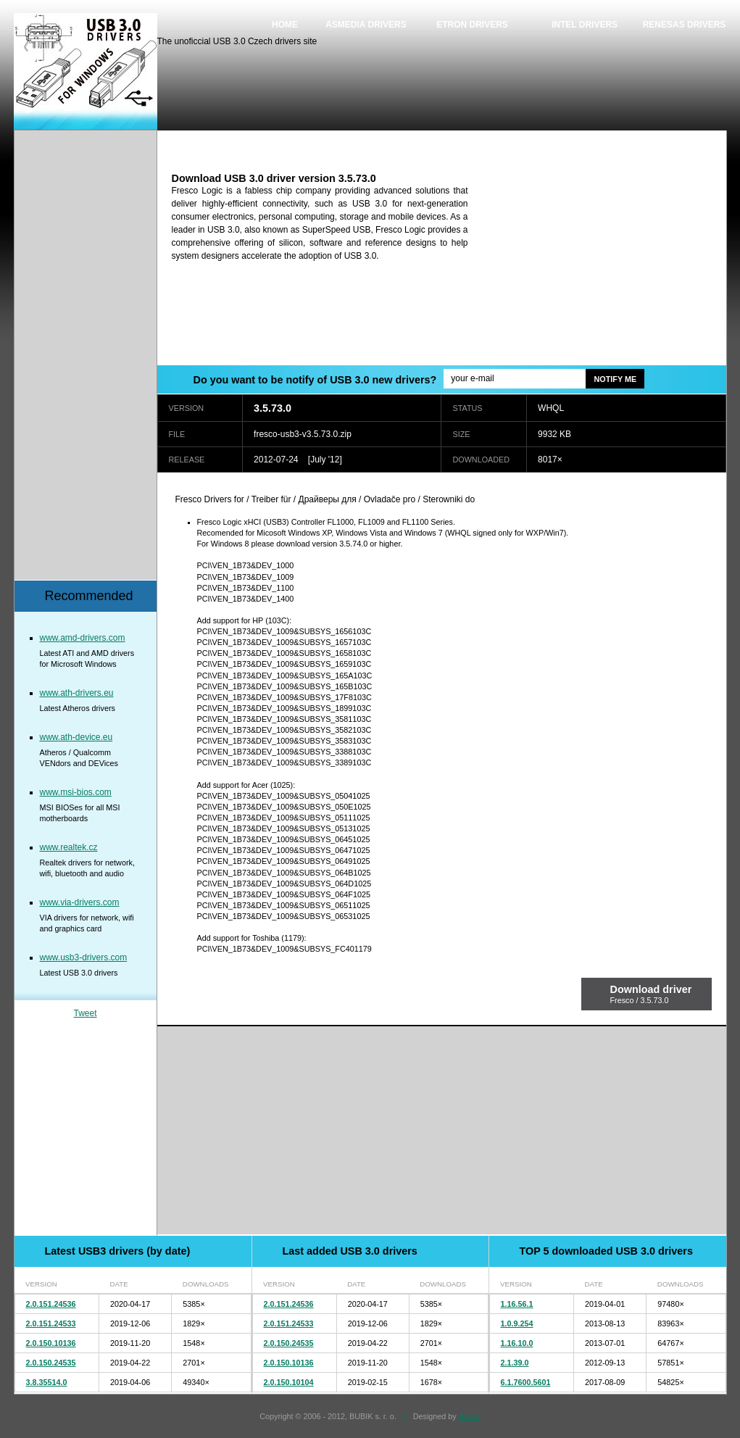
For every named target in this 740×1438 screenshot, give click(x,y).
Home (285, 25)
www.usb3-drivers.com (84, 957)
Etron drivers (472, 25)
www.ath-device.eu (76, 737)
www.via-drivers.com (80, 902)
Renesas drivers (684, 25)
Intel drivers (585, 25)
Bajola (470, 1416)
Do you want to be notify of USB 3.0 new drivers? (315, 380)
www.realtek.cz (69, 847)
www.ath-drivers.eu (77, 693)
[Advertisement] (604, 263)
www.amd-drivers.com (82, 638)
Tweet (84, 1013)
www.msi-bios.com (76, 792)
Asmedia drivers (366, 25)
